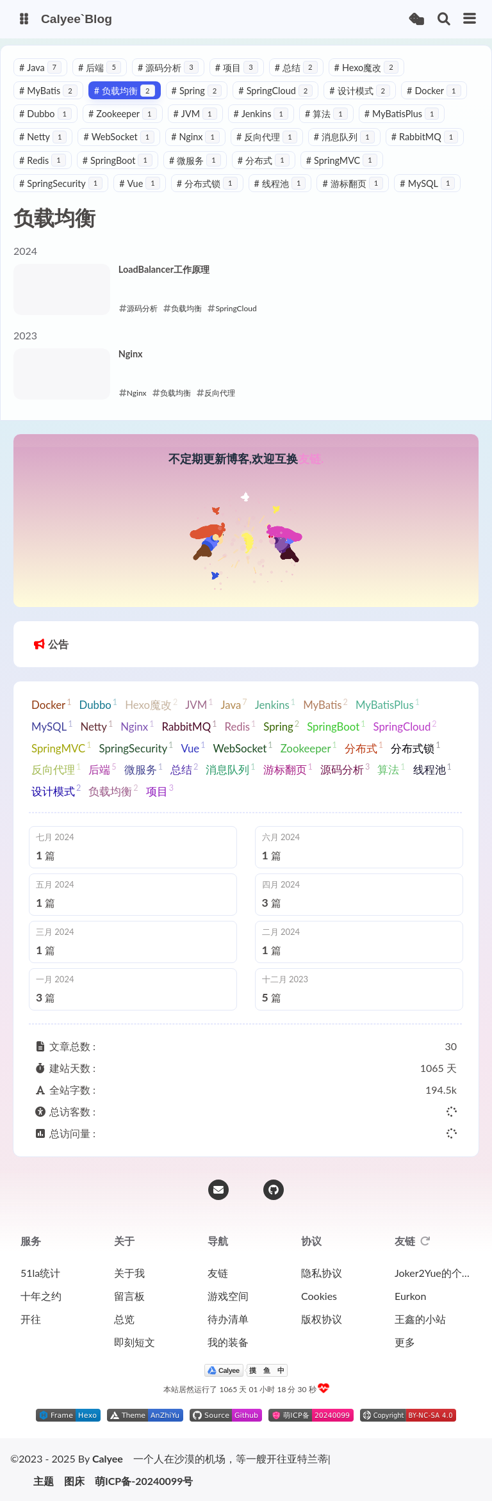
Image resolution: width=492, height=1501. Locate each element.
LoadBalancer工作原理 (164, 269)
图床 (74, 1481)
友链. (311, 458)
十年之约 (41, 1296)
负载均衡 (124, 90)
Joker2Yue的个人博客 (433, 1273)
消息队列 (344, 136)
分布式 (264, 160)
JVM (195, 113)
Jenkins (261, 113)
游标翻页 (352, 183)
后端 (99, 67)
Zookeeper (122, 113)
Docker (434, 90)
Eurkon (410, 1296)
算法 (326, 113)
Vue (139, 183)
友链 (218, 1273)
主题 (43, 1481)
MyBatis (48, 90)
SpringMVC (341, 160)
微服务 (195, 160)
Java (40, 67)
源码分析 (168, 67)
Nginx (195, 136)
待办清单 (228, 1319)
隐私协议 (321, 1273)
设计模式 (359, 90)
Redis (42, 160)
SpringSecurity (60, 183)
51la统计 (40, 1273)
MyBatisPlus (402, 113)
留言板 (129, 1296)
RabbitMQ (425, 136)
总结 (296, 67)
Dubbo (45, 113)
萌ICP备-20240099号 (144, 1481)
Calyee (107, 1458)
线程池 (280, 183)
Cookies (319, 1296)
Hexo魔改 (366, 67)
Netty (43, 136)
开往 (30, 1319)
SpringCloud (275, 90)
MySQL (427, 183)
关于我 (129, 1273)
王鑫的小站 (420, 1319)
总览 (124, 1319)
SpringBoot (117, 160)
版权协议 (321, 1319)
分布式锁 (207, 183)
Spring (197, 90)
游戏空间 (228, 1296)
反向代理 (266, 136)
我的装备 (228, 1342)
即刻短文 (134, 1342)
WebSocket (118, 136)
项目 (236, 67)
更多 (405, 1342)
